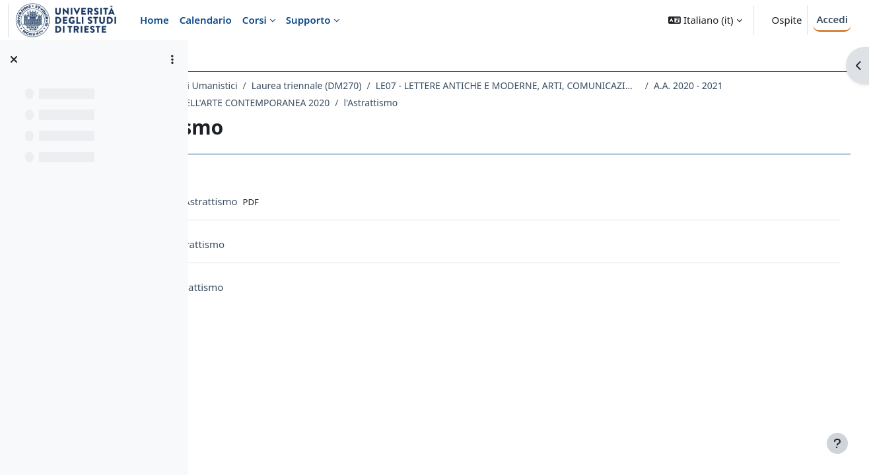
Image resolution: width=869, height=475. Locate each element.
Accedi (832, 19)
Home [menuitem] (154, 19)
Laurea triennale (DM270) (424, 85)
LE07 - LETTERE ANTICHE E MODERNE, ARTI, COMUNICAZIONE (625, 85)
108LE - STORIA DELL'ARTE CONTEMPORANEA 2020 (420, 102)
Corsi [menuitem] (254, 19)
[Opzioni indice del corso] (172, 59)
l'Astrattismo (572, 102)
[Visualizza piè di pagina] (837, 443)
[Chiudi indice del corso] (13, 59)
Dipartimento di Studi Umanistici (284, 85)
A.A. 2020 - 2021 (262, 102)
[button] (705, 20)
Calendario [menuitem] (206, 19)
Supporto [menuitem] (308, 19)
